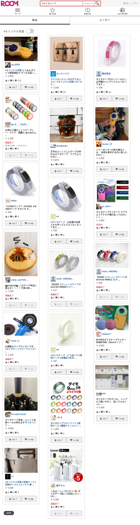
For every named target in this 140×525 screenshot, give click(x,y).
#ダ (116, 279)
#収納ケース (28, 482)
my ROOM (122, 11)
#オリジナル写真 (13, 70)
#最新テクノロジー (69, 426)
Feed (17, 11)
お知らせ (87, 11)
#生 (52, 496)
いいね (30, 87)
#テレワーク (70, 423)
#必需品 (64, 358)
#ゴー (70, 287)
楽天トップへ (131, 3)
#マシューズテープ (69, 284)
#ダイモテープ (12, 349)
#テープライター (28, 349)
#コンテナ (24, 484)
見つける (52, 11)
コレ (14, 87)
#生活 (71, 358)
